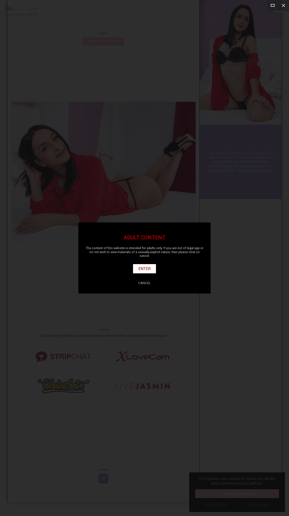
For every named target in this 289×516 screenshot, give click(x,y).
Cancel (144, 283)
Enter (145, 268)
